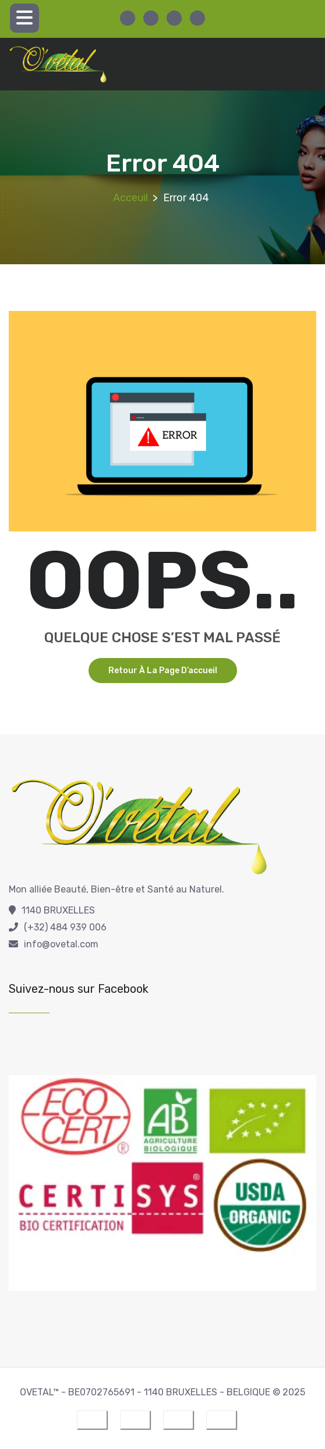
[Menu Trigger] (24, 18)
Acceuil (130, 197)
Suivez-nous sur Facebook (79, 989)
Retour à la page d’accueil (162, 671)
